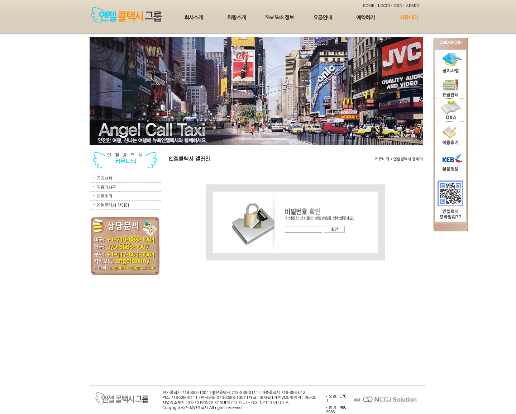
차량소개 (236, 17)
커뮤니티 (408, 17)
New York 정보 (279, 17)
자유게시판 (106, 187)
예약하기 (365, 17)
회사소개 (193, 17)
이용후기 (104, 196)
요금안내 (322, 17)
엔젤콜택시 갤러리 (112, 205)
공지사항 (104, 178)
